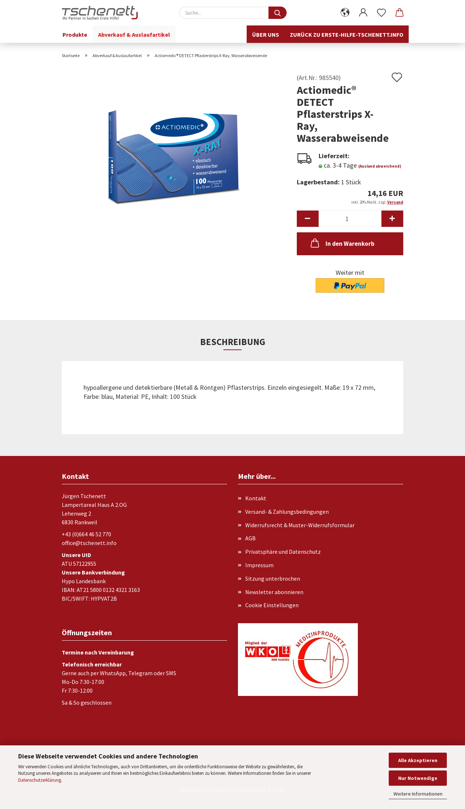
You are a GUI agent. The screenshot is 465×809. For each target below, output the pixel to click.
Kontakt (255, 498)
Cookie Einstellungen (272, 605)
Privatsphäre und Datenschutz (283, 551)
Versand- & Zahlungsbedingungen (287, 511)
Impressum (259, 565)
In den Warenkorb (342, 243)
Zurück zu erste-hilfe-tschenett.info (346, 34)
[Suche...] (277, 13)
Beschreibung (232, 342)
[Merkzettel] (381, 12)
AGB (250, 538)
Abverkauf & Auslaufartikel (134, 34)
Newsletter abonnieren (274, 592)
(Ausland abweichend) (379, 166)
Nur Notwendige (417, 778)
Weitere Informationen (417, 793)
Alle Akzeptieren (417, 760)
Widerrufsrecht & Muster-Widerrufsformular (300, 525)
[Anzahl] (350, 219)
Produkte (74, 34)
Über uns (265, 34)
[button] (345, 12)
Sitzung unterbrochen (272, 578)
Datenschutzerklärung (39, 780)
